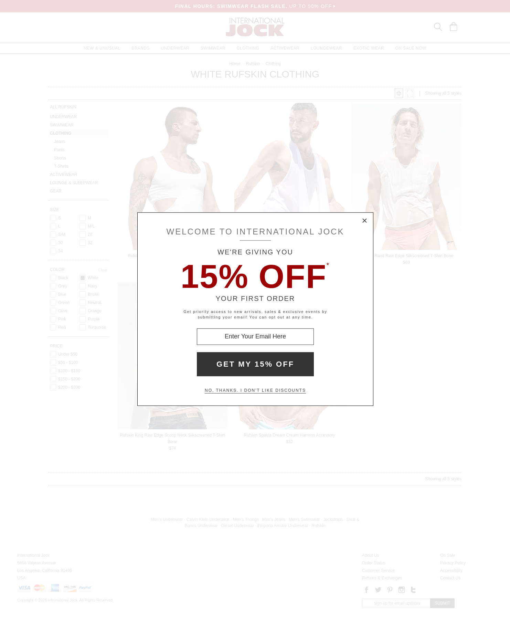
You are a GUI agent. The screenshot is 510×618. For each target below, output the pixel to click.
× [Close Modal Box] (365, 221)
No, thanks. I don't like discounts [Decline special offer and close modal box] (255, 390)
